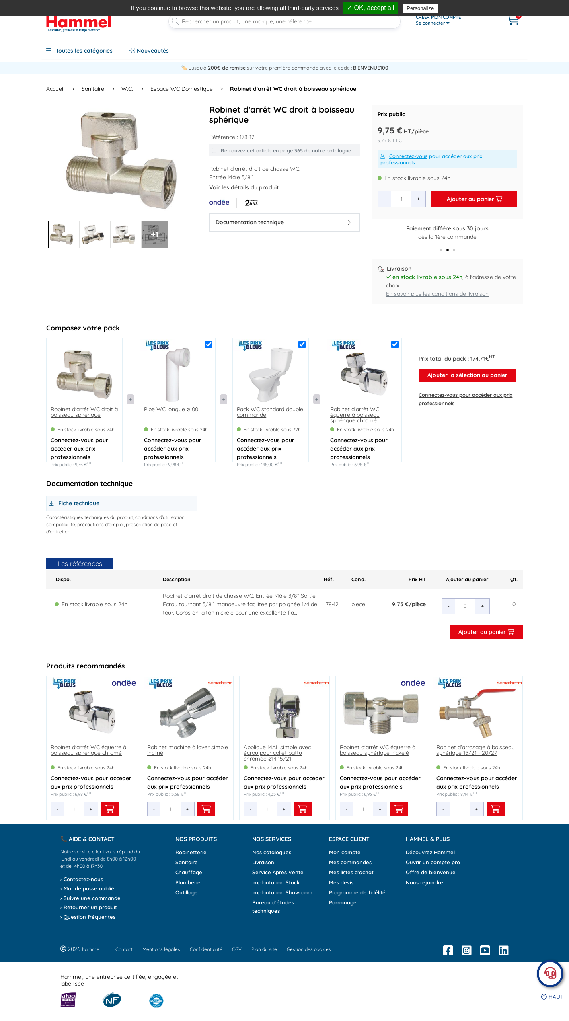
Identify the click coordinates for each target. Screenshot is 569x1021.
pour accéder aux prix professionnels (431, 159)
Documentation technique (283, 222)
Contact (124, 949)
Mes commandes (350, 862)
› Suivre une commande (90, 898)
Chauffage (188, 872)
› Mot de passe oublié (87, 888)
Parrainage (343, 902)
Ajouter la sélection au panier (467, 375)
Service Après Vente (278, 872)
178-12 (331, 604)
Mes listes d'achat (351, 872)
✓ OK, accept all (370, 7)
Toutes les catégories (79, 50)
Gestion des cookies (309, 949)
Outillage (186, 892)
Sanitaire (186, 862)
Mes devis (341, 882)
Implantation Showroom (282, 892)
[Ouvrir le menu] (452, 20)
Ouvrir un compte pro (433, 862)
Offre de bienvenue (431, 872)
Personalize (420, 8)
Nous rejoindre (424, 882)
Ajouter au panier (474, 199)
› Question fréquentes (87, 917)
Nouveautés (149, 50)
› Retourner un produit (88, 907)
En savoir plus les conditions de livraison (437, 293)
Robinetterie (191, 852)
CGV (237, 949)
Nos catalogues (271, 852)
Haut (552, 996)
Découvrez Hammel (430, 852)
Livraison (263, 862)
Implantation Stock (276, 882)
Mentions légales (161, 949)
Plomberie (188, 882)
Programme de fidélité (357, 892)
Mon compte (345, 852)
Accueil (55, 88)
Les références (80, 563)
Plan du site (264, 949)
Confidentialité (206, 949)
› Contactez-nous (81, 879)
